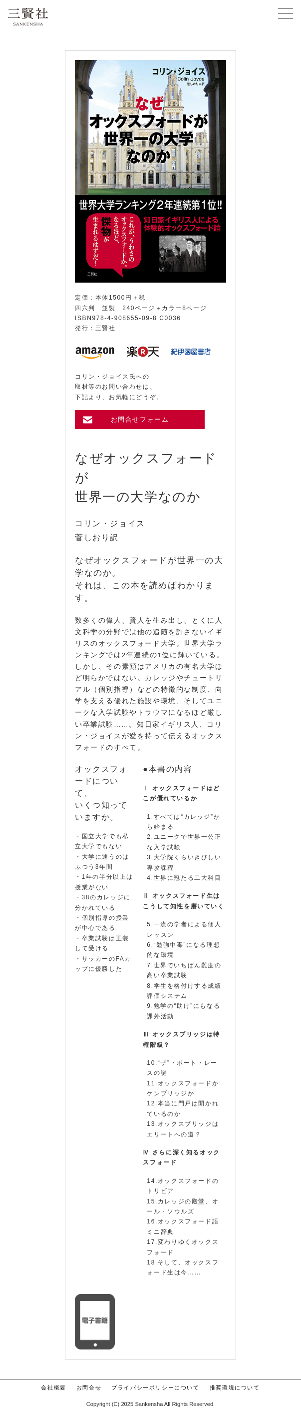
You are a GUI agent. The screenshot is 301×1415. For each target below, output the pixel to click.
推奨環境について (235, 1387)
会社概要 (53, 1387)
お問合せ (88, 1387)
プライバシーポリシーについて (155, 1387)
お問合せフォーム (140, 419)
